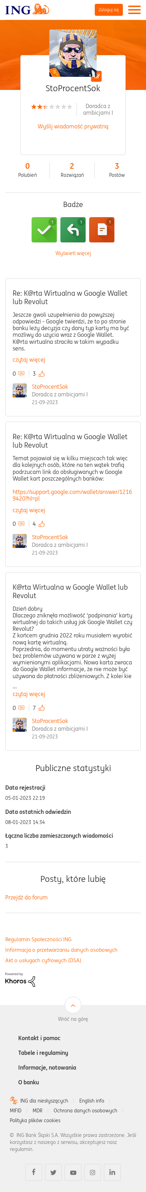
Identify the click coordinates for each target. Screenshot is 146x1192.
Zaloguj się (109, 9)
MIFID (15, 1110)
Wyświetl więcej (73, 253)
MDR (37, 1110)
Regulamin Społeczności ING (38, 939)
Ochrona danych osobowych (85, 1110)
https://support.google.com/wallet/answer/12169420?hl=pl (72, 495)
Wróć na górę (73, 1019)
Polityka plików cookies (35, 1120)
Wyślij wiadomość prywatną (73, 126)
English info (91, 1101)
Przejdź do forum (26, 897)
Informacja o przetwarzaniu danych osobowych (61, 949)
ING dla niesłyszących (44, 1101)
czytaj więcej (29, 359)
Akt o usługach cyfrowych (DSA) (43, 960)
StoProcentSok (50, 386)
